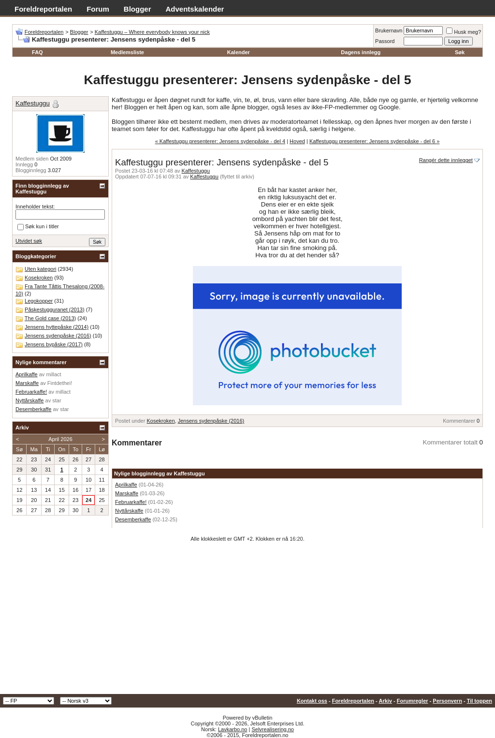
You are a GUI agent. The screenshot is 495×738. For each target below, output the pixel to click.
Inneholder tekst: (35, 206)
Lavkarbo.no (233, 729)
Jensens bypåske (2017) (54, 344)
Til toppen (479, 701)
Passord (384, 41)
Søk (460, 52)
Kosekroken (160, 421)
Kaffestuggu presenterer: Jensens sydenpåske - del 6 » (374, 141)
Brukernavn (388, 30)
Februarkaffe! (130, 502)
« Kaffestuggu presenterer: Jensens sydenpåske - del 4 (220, 141)
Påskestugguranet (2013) (55, 309)
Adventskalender (195, 9)
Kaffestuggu (196, 171)
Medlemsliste (127, 52)
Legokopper (39, 301)
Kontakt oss (312, 701)
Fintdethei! (59, 383)
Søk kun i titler (38, 226)
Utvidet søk (28, 241)
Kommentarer (459, 421)
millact (53, 374)
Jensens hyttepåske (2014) (56, 327)
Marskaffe (126, 493)
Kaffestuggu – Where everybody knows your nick (152, 32)
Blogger (137, 9)
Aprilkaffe (126, 484)
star (56, 400)
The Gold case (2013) (50, 318)
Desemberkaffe (133, 519)
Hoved (297, 141)
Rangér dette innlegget (446, 160)
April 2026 (60, 439)
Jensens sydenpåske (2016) (211, 421)
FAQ (37, 52)
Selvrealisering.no (272, 729)
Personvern (447, 701)
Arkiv (385, 701)
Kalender (238, 52)
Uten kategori (40, 269)
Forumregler (412, 701)
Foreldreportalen (43, 9)
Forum (98, 9)
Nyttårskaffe (129, 511)
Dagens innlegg (360, 52)
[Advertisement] (247, 621)
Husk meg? (463, 32)
